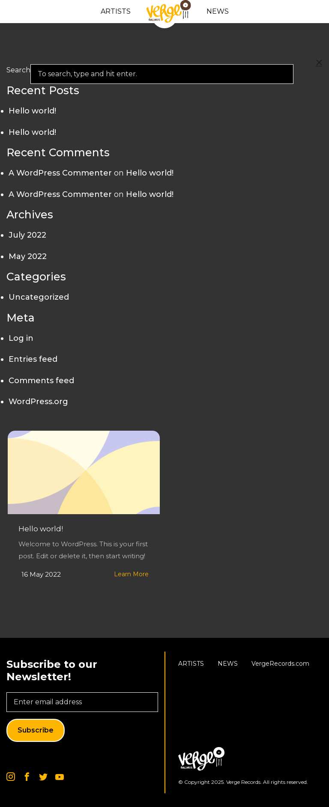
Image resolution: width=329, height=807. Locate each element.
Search (18, 70)
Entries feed (33, 359)
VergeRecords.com (280, 663)
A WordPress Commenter (60, 173)
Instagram (10, 776)
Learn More (131, 574)
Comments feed (41, 380)
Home (168, 11)
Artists (116, 11)
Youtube (59, 776)
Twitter (43, 776)
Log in (21, 338)
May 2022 (28, 256)
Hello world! (40, 528)
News (217, 11)
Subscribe (36, 730)
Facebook (27, 776)
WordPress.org (38, 401)
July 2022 (27, 235)
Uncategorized (39, 297)
